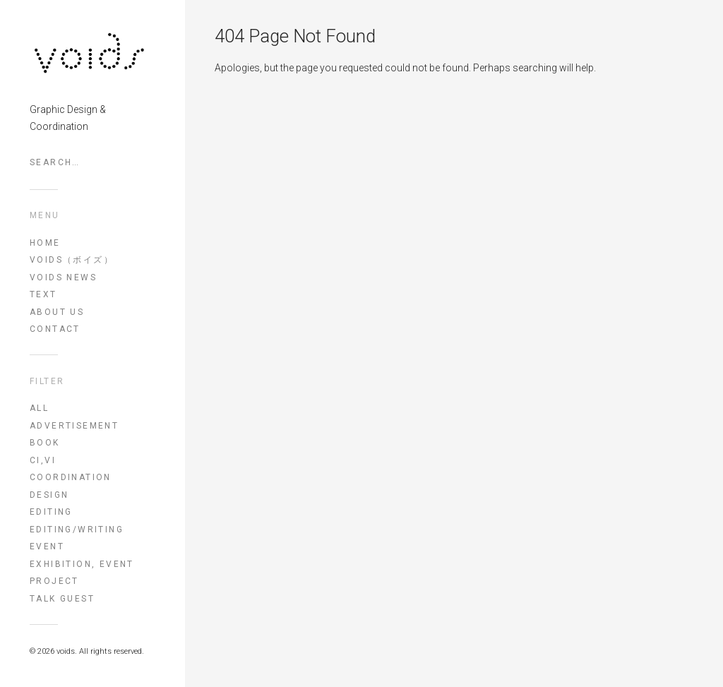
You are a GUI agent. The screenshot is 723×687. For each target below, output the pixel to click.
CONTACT (55, 329)
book (45, 443)
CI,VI (43, 460)
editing (51, 512)
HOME (45, 243)
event (47, 546)
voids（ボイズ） (72, 260)
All (39, 408)
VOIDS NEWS (63, 277)
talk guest (62, 599)
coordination (71, 477)
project (54, 581)
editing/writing (77, 529)
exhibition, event (82, 564)
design (49, 495)
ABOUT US (57, 312)
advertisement (74, 426)
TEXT (43, 294)
